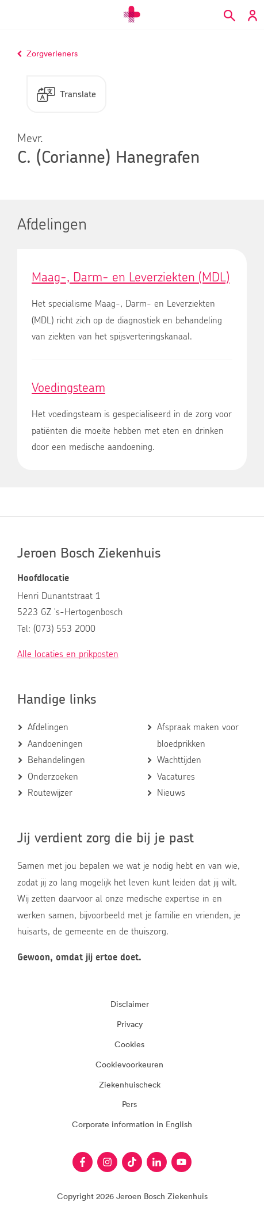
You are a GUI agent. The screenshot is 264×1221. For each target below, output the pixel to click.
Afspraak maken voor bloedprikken (198, 735)
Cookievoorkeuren (129, 1064)
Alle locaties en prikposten (67, 654)
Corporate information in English (132, 1124)
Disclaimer (129, 1003)
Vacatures (176, 776)
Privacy (130, 1023)
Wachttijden (179, 760)
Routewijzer (50, 793)
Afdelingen (48, 727)
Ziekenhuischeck (129, 1084)
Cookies (129, 1044)
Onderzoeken (53, 776)
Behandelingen (56, 760)
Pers (129, 1103)
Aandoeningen (55, 744)
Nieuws (171, 793)
